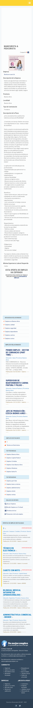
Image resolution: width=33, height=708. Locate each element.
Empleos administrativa (13, 487)
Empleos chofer (10, 491)
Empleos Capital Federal (13, 458)
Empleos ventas (11, 494)
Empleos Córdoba (11, 461)
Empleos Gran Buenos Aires (14, 464)
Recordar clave (9, 687)
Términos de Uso (10, 510)
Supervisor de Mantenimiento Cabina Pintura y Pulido (17, 382)
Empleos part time (11, 481)
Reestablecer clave (10, 671)
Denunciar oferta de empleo (14, 514)
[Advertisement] (16, 25)
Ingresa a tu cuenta (10, 670)
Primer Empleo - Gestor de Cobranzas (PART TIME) (17, 352)
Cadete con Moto (12, 570)
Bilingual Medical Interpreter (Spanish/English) (12, 592)
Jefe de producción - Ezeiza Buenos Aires (16, 412)
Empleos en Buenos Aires (12, 321)
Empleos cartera (10, 335)
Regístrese (7, 684)
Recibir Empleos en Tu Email (14, 507)
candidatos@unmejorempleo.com (17, 656)
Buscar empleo (25, 671)
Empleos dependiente (11, 331)
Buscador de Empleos (20, 277)
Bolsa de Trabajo (23, 650)
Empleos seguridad (10, 328)
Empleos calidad (10, 324)
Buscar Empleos (10, 504)
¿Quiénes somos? (25, 689)
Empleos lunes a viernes (13, 484)
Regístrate (7, 668)
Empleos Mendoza (11, 468)
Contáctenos (24, 684)
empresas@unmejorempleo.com (9, 661)
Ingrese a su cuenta (10, 685)
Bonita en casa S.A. (9, 74)
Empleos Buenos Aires (12, 454)
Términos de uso (25, 673)
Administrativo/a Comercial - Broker (17, 615)
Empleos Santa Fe (11, 471)
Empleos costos (9, 338)
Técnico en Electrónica (13, 445)
